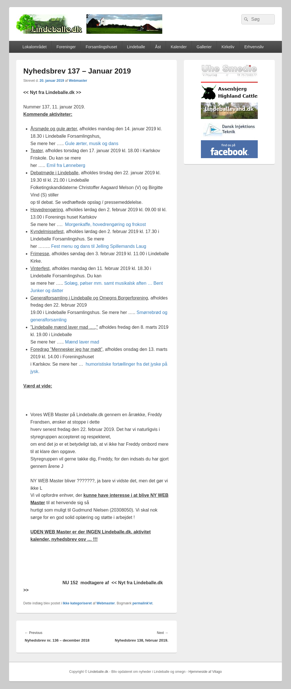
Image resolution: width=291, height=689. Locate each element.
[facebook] (229, 157)
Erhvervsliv (254, 47)
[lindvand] (229, 118)
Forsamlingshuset (101, 47)
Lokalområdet (34, 47)
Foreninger (66, 47)
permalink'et (142, 603)
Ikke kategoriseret (77, 603)
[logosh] (229, 99)
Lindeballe (136, 47)
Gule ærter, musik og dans (92, 143)
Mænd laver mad (82, 342)
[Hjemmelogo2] (229, 137)
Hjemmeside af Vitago (205, 672)
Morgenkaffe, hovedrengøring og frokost (105, 224)
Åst (158, 47)
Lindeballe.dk (98, 672)
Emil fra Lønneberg (66, 165)
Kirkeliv (228, 47)
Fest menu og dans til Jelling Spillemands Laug (98, 246)
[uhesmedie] (229, 81)
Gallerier (204, 47)
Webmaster (78, 81)
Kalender (179, 47)
